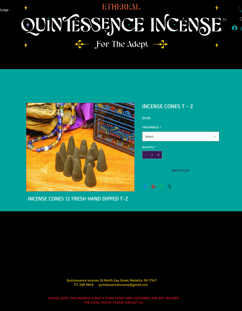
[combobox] (180, 136)
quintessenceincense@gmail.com (123, 284)
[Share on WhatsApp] (161, 186)
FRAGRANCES (151, 127)
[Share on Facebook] (145, 186)
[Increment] (158, 155)
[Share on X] (169, 186)
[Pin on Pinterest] (153, 186)
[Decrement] (145, 155)
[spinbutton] (152, 155)
